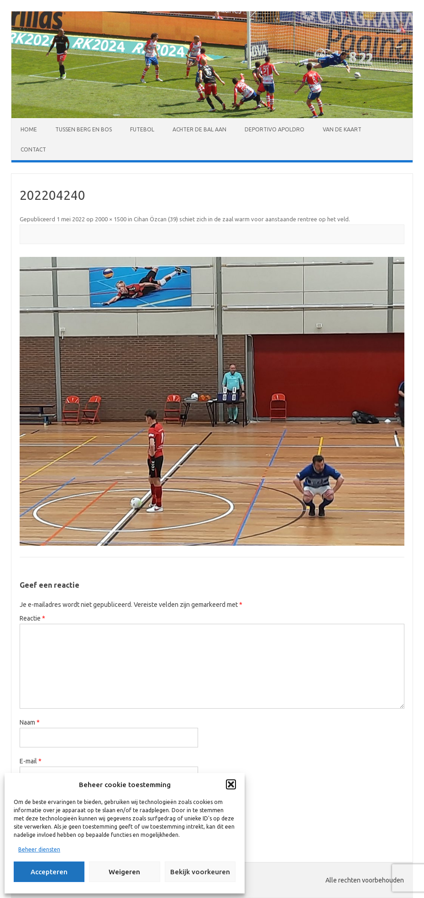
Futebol (142, 129)
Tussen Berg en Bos (83, 129)
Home (29, 129)
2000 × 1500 (110, 219)
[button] (231, 784)
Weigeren (124, 872)
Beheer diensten (39, 849)
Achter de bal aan (199, 129)
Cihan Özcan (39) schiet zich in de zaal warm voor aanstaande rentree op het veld (241, 219)
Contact (33, 149)
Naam (30, 722)
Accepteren (49, 872)
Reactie (32, 618)
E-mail (31, 761)
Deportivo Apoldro (274, 129)
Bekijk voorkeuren (200, 872)
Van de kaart (342, 129)
